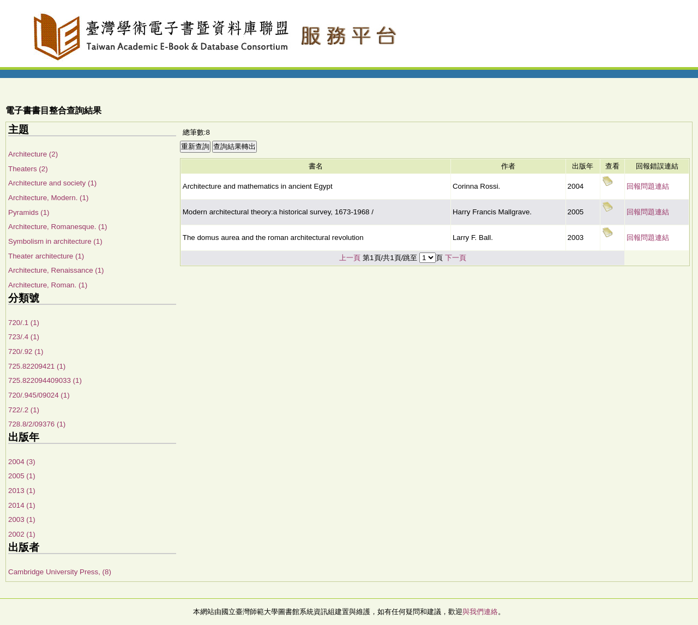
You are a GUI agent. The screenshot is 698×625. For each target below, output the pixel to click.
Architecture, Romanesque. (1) (57, 227)
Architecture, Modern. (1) (48, 198)
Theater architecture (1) (46, 256)
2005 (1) (21, 476)
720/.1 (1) (23, 322)
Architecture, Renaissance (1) (56, 270)
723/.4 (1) (23, 337)
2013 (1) (21, 490)
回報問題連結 (648, 186)
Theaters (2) (28, 169)
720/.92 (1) (25, 351)
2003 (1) (21, 519)
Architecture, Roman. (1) (47, 285)
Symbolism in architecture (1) (55, 241)
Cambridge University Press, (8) (59, 572)
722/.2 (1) (23, 410)
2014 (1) (21, 505)
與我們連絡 (480, 612)
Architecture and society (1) (52, 183)
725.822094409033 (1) (45, 380)
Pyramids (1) (29, 212)
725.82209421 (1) (36, 366)
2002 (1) (21, 534)
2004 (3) (21, 462)
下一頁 (455, 258)
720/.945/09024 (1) (39, 395)
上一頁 (349, 258)
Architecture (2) (33, 154)
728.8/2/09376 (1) (36, 424)
